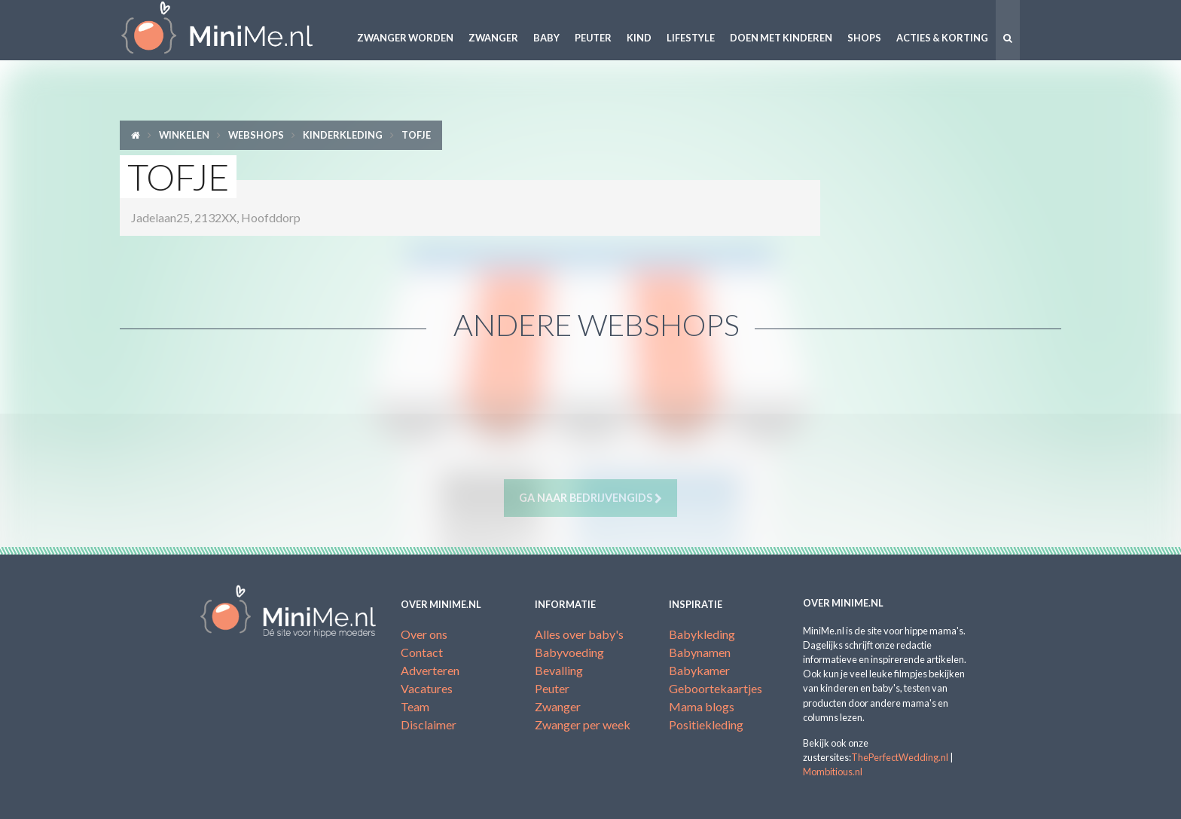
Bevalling (559, 670)
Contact (422, 652)
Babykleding (702, 634)
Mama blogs (701, 706)
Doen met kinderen (781, 38)
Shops (864, 38)
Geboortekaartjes (715, 688)
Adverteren (430, 670)
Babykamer (699, 670)
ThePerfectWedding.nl (899, 757)
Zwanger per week (582, 724)
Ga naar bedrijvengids (590, 498)
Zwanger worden (405, 38)
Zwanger (493, 38)
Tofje (416, 135)
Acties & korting (942, 38)
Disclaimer (428, 724)
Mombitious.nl (832, 772)
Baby (546, 38)
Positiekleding (706, 724)
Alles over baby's (579, 634)
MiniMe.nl (229, 30)
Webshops (256, 135)
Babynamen (700, 652)
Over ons (424, 634)
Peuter (593, 38)
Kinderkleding (343, 135)
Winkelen (184, 135)
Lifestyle (691, 38)
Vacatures (427, 688)
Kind (639, 38)
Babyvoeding (569, 652)
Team (415, 706)
